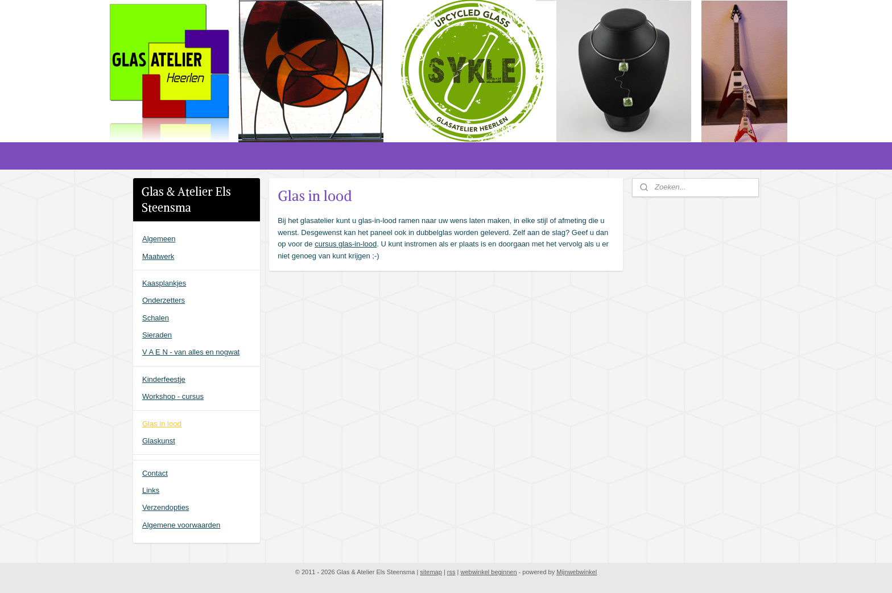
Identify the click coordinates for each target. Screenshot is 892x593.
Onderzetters (163, 300)
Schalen (155, 318)
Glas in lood (161, 423)
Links (150, 490)
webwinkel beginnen (488, 572)
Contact (155, 473)
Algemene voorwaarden (181, 525)
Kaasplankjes (164, 283)
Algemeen (159, 238)
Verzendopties (165, 507)
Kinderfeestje (163, 379)
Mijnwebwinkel (576, 572)
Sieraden (157, 335)
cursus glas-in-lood (346, 244)
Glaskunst (158, 440)
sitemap (431, 572)
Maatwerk (158, 256)
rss (451, 572)
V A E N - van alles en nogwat (190, 352)
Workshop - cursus (173, 396)
